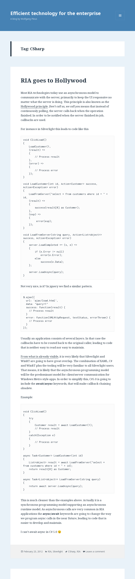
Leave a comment (95, 551)
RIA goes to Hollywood (53, 80)
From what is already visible (39, 356)
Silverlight (58, 551)
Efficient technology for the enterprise (55, 13)
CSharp (71, 551)
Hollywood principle (34, 106)
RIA (49, 551)
